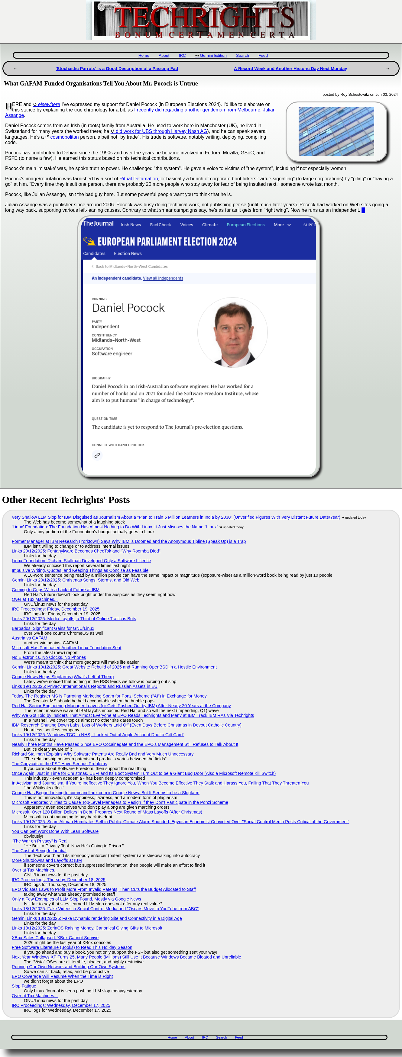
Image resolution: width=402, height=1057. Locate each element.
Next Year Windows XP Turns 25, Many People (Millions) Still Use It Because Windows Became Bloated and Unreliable (126, 957)
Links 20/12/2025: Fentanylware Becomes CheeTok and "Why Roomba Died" (86, 551)
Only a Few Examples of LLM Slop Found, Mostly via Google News (76, 899)
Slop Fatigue (24, 986)
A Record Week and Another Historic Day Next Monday (290, 68)
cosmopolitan (64, 137)
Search (242, 55)
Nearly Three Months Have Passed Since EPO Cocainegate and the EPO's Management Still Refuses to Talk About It (125, 744)
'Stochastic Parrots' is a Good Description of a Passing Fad (117, 68)
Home (143, 55)
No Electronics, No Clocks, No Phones (49, 657)
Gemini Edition (213, 55)
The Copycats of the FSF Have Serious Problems (59, 763)
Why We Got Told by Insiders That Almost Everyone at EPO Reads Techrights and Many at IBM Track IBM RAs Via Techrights (133, 715)
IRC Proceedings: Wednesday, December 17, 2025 (61, 1005)
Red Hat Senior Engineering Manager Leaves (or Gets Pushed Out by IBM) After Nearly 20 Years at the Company (121, 705)
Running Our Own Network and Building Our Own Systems (68, 966)
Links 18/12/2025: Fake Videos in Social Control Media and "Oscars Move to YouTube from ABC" (105, 908)
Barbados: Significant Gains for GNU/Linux (53, 628)
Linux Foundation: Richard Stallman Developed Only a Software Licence (81, 560)
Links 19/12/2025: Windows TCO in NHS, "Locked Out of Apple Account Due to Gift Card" (98, 734)
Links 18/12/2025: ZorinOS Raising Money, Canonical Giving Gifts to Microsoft (87, 928)
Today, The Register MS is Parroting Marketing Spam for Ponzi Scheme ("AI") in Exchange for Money (109, 696)
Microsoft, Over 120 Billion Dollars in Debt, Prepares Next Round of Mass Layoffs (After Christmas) (107, 812)
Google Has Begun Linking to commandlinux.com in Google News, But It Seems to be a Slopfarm (105, 792)
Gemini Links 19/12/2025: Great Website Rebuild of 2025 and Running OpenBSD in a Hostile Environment (114, 667)
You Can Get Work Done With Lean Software (55, 831)
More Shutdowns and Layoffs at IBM (47, 860)
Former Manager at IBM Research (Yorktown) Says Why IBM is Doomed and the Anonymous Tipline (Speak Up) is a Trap (129, 541)
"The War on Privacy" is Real (39, 841)
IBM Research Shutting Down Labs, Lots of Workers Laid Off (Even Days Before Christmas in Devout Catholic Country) (127, 725)
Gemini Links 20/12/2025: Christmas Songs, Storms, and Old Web (75, 580)
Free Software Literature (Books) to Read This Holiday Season (72, 947)
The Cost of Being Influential (39, 850)
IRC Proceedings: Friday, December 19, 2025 (55, 609)
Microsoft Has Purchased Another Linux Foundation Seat (66, 647)
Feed (263, 55)
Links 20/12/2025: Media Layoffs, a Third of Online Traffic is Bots (74, 618)
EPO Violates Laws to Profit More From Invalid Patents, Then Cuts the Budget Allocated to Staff (104, 889)
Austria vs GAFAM (29, 638)
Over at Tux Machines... (35, 599)
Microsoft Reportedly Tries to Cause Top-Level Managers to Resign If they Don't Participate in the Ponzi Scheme (120, 802)
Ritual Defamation (138, 178)
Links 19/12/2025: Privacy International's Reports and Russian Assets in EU (84, 686)
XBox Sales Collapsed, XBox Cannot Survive (55, 937)
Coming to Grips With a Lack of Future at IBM (55, 589)
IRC (182, 55)
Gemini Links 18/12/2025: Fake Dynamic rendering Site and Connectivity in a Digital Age (97, 918)
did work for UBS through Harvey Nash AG (161, 131)
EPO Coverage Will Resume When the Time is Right (62, 976)
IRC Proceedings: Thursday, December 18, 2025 (58, 879)
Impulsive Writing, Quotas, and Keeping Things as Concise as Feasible (80, 570)
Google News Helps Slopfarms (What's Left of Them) (63, 676)
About (164, 55)
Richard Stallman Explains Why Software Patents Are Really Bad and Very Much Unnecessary (103, 754)
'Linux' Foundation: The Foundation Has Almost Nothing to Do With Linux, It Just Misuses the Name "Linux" (115, 526)
